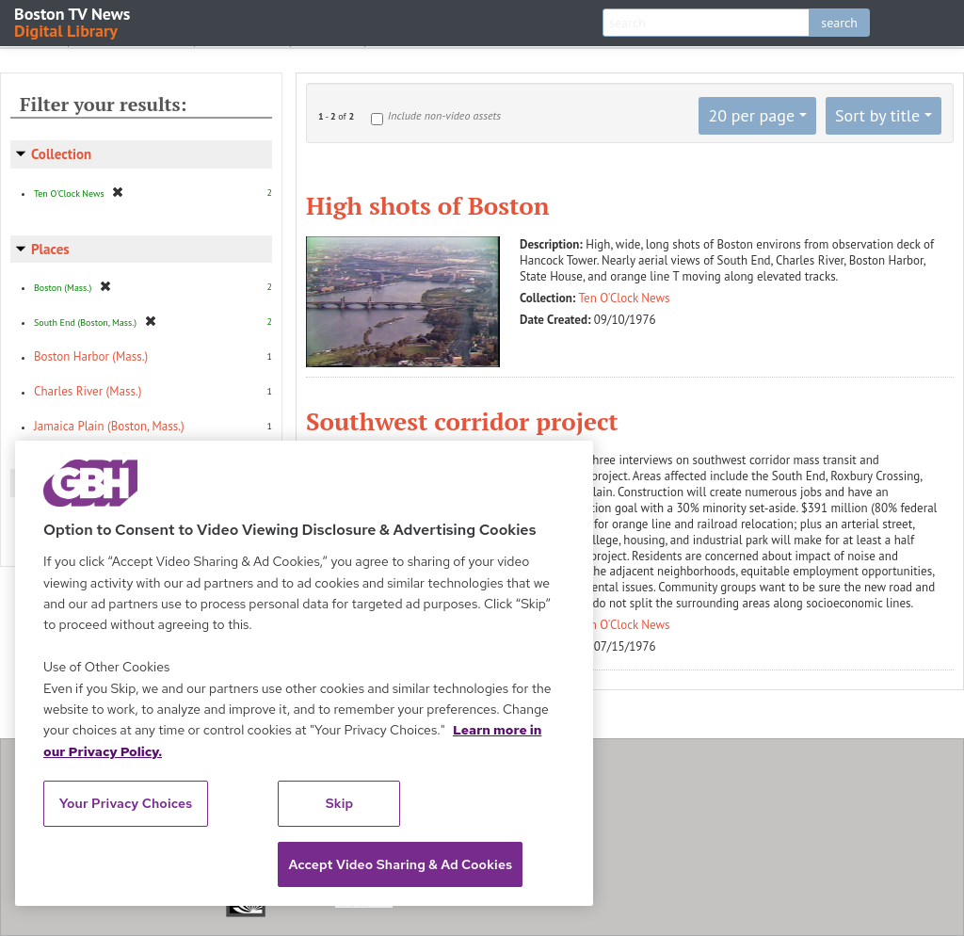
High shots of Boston (428, 205)
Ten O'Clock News (624, 298)
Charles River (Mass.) (87, 391)
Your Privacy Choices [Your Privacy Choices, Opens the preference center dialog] (126, 803)
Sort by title (877, 115)
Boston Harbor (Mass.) (91, 356)
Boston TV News (73, 21)
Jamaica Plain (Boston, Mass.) (109, 426)
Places (50, 249)
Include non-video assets (444, 115)
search (839, 22)
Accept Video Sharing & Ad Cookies (400, 864)
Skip (340, 803)
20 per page (751, 115)
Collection (61, 154)
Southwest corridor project (462, 421)
